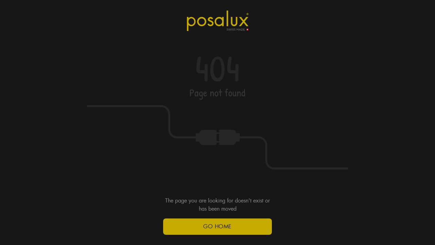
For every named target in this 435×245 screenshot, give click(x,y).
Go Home (217, 226)
